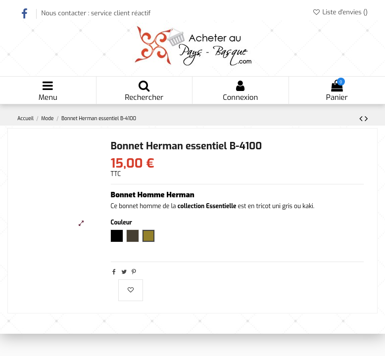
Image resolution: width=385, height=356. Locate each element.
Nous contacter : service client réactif (95, 13)
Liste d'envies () (340, 12)
